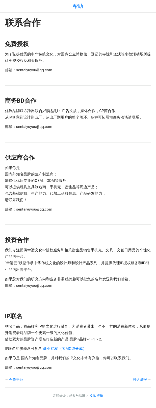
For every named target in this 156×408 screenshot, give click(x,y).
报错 (100, 396)
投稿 (92, 396)
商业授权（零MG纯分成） (64, 348)
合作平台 (16, 380)
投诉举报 (140, 380)
